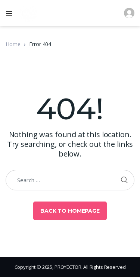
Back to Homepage (70, 210)
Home (13, 44)
